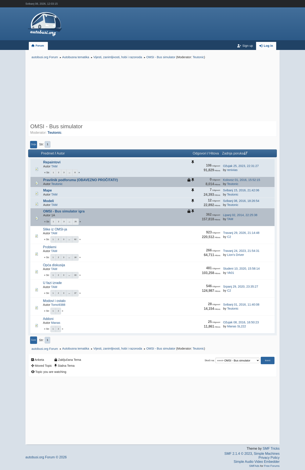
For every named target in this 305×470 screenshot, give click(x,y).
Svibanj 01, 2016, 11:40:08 (241, 304)
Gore (33, 340)
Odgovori (200, 153)
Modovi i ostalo (54, 301)
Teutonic (198, 57)
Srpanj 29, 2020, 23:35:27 (240, 286)
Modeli (48, 201)
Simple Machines (267, 453)
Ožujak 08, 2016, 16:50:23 (241, 322)
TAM (54, 166)
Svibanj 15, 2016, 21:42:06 (241, 190)
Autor (61, 153)
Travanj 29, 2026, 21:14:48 (241, 232)
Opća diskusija (54, 265)
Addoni (48, 319)
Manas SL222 (236, 326)
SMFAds (254, 465)
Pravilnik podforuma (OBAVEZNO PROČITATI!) (80, 180)
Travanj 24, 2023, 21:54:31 (241, 250)
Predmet (47, 153)
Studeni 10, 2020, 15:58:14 (241, 268)
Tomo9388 (58, 304)
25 (76, 222)
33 (75, 275)
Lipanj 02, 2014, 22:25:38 (240, 215)
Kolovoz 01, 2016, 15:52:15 (241, 180)
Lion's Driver (235, 254)
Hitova (214, 153)
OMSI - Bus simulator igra (64, 211)
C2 (229, 236)
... (69, 172)
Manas (55, 322)
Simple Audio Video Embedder (257, 461)
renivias (232, 170)
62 (75, 239)
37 (75, 293)
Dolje (33, 144)
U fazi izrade (52, 283)
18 (75, 257)
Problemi (49, 247)
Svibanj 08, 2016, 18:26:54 (241, 201)
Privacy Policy (269, 457)
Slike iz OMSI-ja (55, 229)
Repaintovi (52, 162)
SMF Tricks (271, 448)
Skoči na (209, 360)
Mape (47, 190)
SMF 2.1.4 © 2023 (238, 453)
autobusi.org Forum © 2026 (46, 457)
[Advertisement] (152, 90)
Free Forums (272, 465)
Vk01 (230, 272)
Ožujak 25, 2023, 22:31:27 (241, 166)
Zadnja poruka (234, 153)
